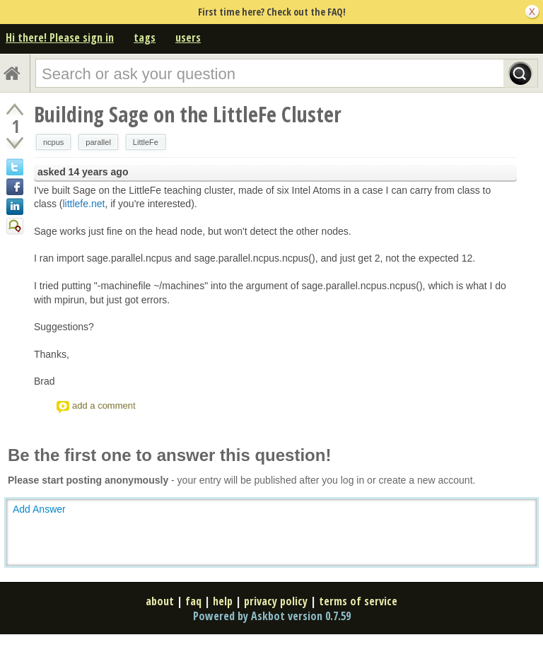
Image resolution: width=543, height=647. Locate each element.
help (223, 601)
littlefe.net (83, 203)
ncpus (53, 142)
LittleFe (145, 142)
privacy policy (276, 601)
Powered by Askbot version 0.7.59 (272, 616)
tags (145, 37)
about (160, 601)
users (188, 37)
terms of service (358, 601)
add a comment (104, 405)
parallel (98, 142)
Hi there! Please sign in (60, 37)
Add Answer (39, 509)
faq (193, 601)
